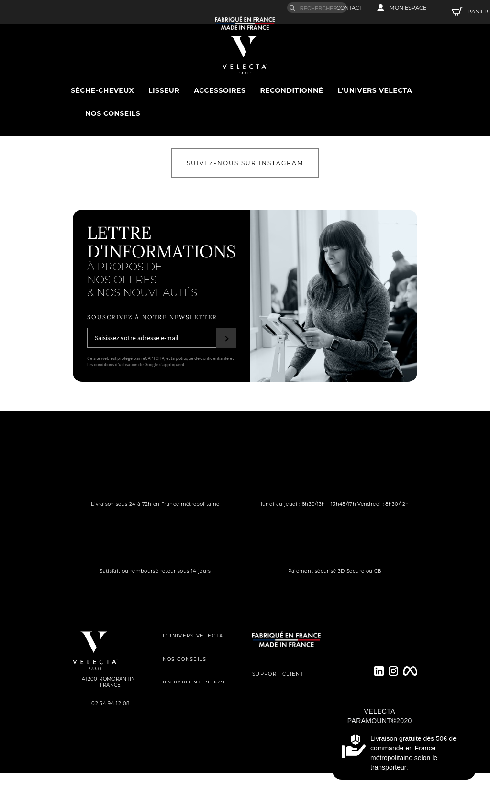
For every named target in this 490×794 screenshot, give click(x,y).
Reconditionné (291, 90)
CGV (169, 730)
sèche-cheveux (102, 90)
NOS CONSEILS (185, 668)
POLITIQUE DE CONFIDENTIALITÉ (197, 709)
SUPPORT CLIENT (278, 686)
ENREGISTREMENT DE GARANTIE (282, 707)
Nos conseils (112, 113)
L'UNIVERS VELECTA (193, 648)
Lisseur (163, 90)
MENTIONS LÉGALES (193, 751)
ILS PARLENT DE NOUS (197, 689)
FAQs (259, 748)
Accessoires (219, 90)
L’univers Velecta (375, 90)
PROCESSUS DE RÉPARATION (282, 727)
